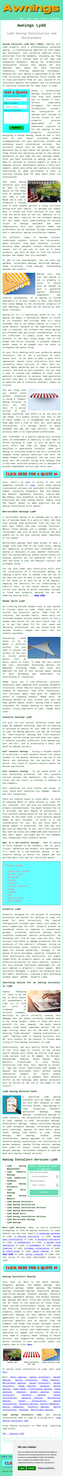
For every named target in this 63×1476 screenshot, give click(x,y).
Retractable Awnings (14, 1383)
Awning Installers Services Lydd (30, 1159)
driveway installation (36, 1248)
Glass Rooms (19, 1389)
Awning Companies (49, 1404)
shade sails (45, 609)
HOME (21, 19)
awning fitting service (36, 1144)
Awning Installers (26, 1380)
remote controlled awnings (45, 1124)
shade (32, 668)
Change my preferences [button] (46, 1468)
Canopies (44, 1386)
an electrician (11, 1251)
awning (42, 65)
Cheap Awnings (50, 1380)
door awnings (25, 1135)
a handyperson (22, 1242)
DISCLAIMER (54, 19)
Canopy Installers (40, 1377)
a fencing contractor (27, 1236)
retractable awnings (47, 1121)
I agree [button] (22, 1468)
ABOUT (36, 19)
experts (25, 1327)
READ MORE (39, 595)
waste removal (41, 1251)
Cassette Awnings (34, 1395)
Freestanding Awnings (40, 1389)
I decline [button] (31, 1468)
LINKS (28, 19)
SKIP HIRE (8, 1254)
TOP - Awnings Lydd (13, 1434)
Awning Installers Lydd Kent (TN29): (24, 44)
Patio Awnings (18, 1377)
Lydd (32, 485)
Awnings (12, 1456)
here (29, 1344)
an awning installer (37, 1230)
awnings (43, 237)
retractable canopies (34, 1150)
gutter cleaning (34, 1254)
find (12, 1282)
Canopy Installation (32, 1401)
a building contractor (47, 1239)
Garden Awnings (39, 1392)
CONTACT (44, 19)
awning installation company (40, 232)
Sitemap (4, 1456)
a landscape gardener (48, 1233)
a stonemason (34, 1245)
